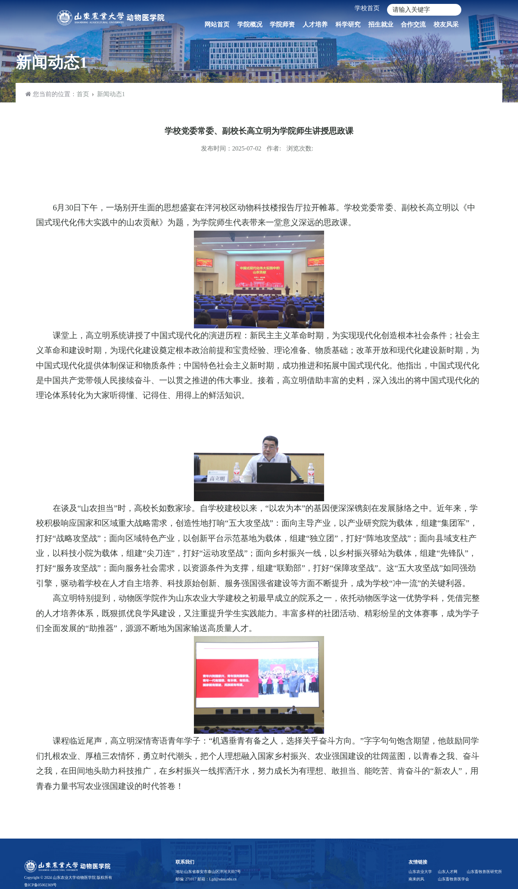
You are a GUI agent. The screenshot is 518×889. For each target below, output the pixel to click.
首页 (83, 94)
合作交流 (413, 24)
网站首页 (216, 24)
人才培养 (315, 24)
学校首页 (367, 8)
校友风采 (446, 24)
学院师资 (282, 24)
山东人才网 (447, 871)
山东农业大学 (420, 871)
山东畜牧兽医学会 (452, 879)
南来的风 (416, 879)
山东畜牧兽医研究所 (481, 871)
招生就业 (380, 24)
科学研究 (347, 24)
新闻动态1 (111, 94)
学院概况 (249, 24)
